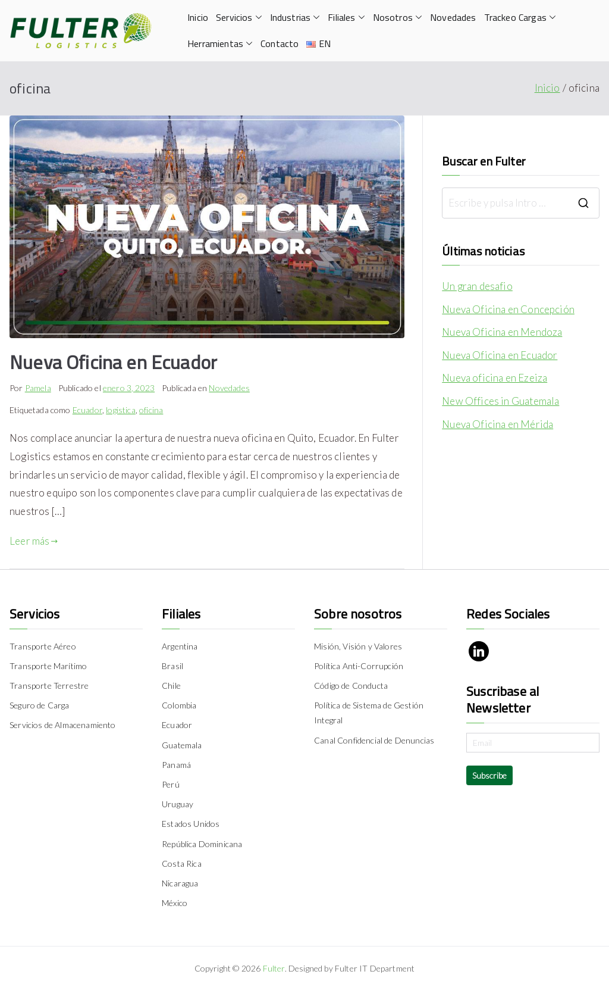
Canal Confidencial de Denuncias (374, 740)
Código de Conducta (351, 685)
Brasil (172, 666)
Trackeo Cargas (520, 17)
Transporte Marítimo (48, 666)
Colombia (179, 705)
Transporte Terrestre (49, 685)
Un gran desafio (477, 286)
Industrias (295, 17)
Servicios (239, 17)
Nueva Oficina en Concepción (508, 309)
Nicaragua (180, 883)
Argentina (180, 646)
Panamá (176, 765)
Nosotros (397, 17)
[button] (257, 17)
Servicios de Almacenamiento (63, 725)
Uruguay (177, 804)
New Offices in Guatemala (500, 401)
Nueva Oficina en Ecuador (113, 362)
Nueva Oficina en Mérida (497, 424)
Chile (171, 685)
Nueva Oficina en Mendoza (502, 332)
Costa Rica (182, 863)
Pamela (38, 388)
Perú (171, 784)
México (174, 903)
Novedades (453, 17)
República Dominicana (202, 844)
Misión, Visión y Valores (358, 646)
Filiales (346, 17)
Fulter (274, 968)
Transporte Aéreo (43, 646)
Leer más (34, 541)
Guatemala (182, 745)
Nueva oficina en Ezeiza (494, 377)
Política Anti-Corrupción (358, 666)
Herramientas (220, 43)
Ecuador (87, 410)
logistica (121, 410)
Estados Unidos (190, 824)
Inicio (197, 17)
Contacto (279, 43)
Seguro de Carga (40, 705)
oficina (151, 410)
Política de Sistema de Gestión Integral (368, 712)
